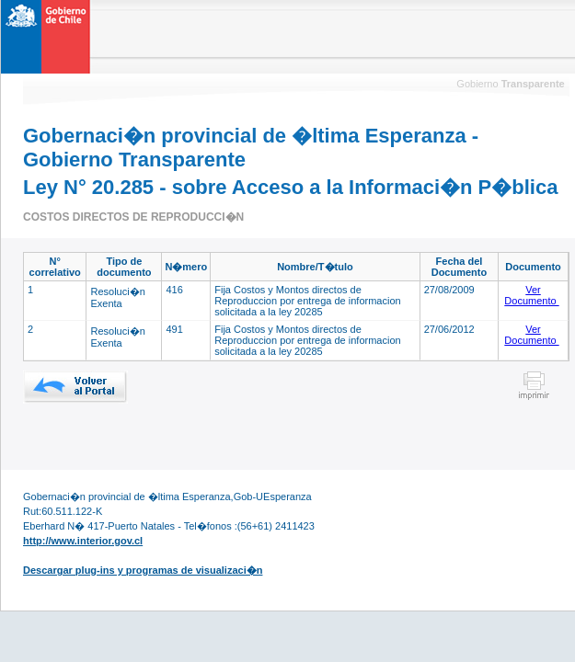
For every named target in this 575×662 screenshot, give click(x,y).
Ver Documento (531, 295)
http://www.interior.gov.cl (83, 540)
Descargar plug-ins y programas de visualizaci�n (142, 570)
